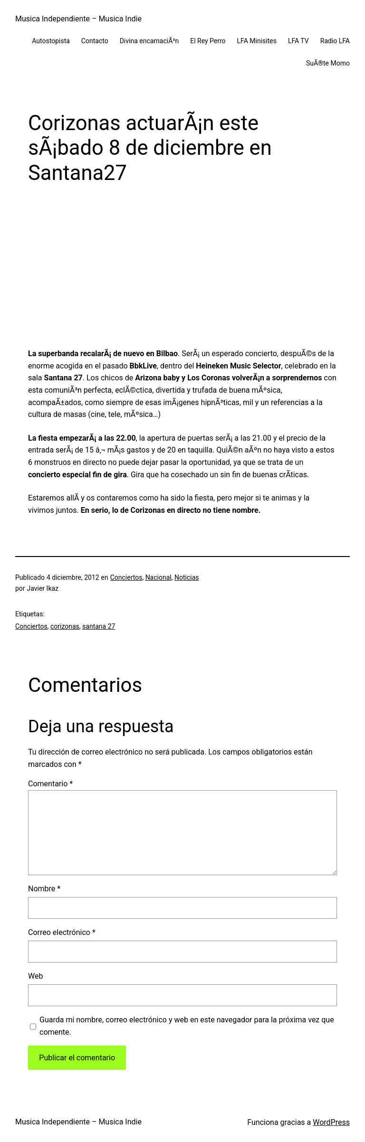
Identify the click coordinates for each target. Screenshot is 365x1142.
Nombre (44, 888)
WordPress (331, 1122)
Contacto (94, 41)
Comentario (50, 783)
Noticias (186, 577)
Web (35, 976)
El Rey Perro (207, 41)
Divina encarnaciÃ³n (149, 41)
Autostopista (51, 41)
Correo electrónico (62, 932)
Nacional (158, 577)
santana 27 (98, 626)
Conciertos (126, 577)
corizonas (64, 626)
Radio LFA (335, 41)
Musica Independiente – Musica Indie (78, 18)
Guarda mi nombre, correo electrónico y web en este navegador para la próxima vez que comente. (186, 1026)
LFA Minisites (257, 41)
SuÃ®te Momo (328, 63)
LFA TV (298, 41)
